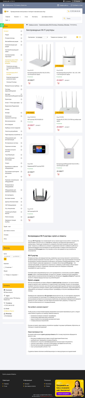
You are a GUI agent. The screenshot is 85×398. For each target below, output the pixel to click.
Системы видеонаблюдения (10, 90)
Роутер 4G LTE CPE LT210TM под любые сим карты (69, 120)
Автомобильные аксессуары (9, 158)
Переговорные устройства (12, 134)
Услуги (7, 163)
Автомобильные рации (11, 41)
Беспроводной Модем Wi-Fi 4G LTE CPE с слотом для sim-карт (68, 164)
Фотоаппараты (9, 195)
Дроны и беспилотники (11, 201)
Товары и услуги (33, 24)
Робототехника (9, 217)
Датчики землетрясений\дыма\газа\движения (12, 95)
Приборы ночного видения (12, 128)
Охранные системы (10, 146)
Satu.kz (50, 394)
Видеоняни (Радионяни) (12, 106)
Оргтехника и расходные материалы (12, 172)
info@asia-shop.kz (9, 311)
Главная (8, 16)
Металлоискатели (10, 121)
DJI (6, 176)
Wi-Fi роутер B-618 (33, 211)
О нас (26, 16)
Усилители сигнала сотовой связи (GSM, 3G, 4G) (13, 68)
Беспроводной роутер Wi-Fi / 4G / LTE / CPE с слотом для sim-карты (68, 73)
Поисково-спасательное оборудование (12, 180)
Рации (7, 34)
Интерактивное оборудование (9, 185)
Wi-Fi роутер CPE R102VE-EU (35, 119)
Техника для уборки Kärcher (10, 212)
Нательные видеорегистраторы (11, 117)
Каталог (16, 16)
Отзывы (6, 234)
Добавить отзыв (77, 5)
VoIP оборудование (10, 205)
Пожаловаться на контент (46, 396)
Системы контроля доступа (10, 150)
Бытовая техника (10, 198)
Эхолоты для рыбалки (11, 131)
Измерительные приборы (12, 86)
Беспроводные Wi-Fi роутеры (12, 73)
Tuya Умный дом (9, 154)
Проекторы (8, 99)
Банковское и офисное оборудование (11, 167)
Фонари (7, 112)
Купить (29, 83)
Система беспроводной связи (11, 50)
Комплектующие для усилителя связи (12, 78)
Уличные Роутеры (11, 82)
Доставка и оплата (47, 16)
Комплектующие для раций (11, 45)
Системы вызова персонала (10, 55)
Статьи (48, 386)
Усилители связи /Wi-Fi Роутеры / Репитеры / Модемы (54, 24)
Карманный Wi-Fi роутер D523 (36, 166)
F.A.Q (5, 239)
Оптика (7, 109)
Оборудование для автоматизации (10, 138)
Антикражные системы (11, 143)
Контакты (35, 16)
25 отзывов (68, 1)
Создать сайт (6, 1)
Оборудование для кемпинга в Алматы (10, 190)
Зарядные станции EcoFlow (10, 221)
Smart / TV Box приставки (12, 102)
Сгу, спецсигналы (10, 208)
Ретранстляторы (10, 38)
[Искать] (64, 18)
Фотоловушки (9, 124)
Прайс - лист (7, 226)
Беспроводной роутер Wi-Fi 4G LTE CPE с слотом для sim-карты (39, 73)
